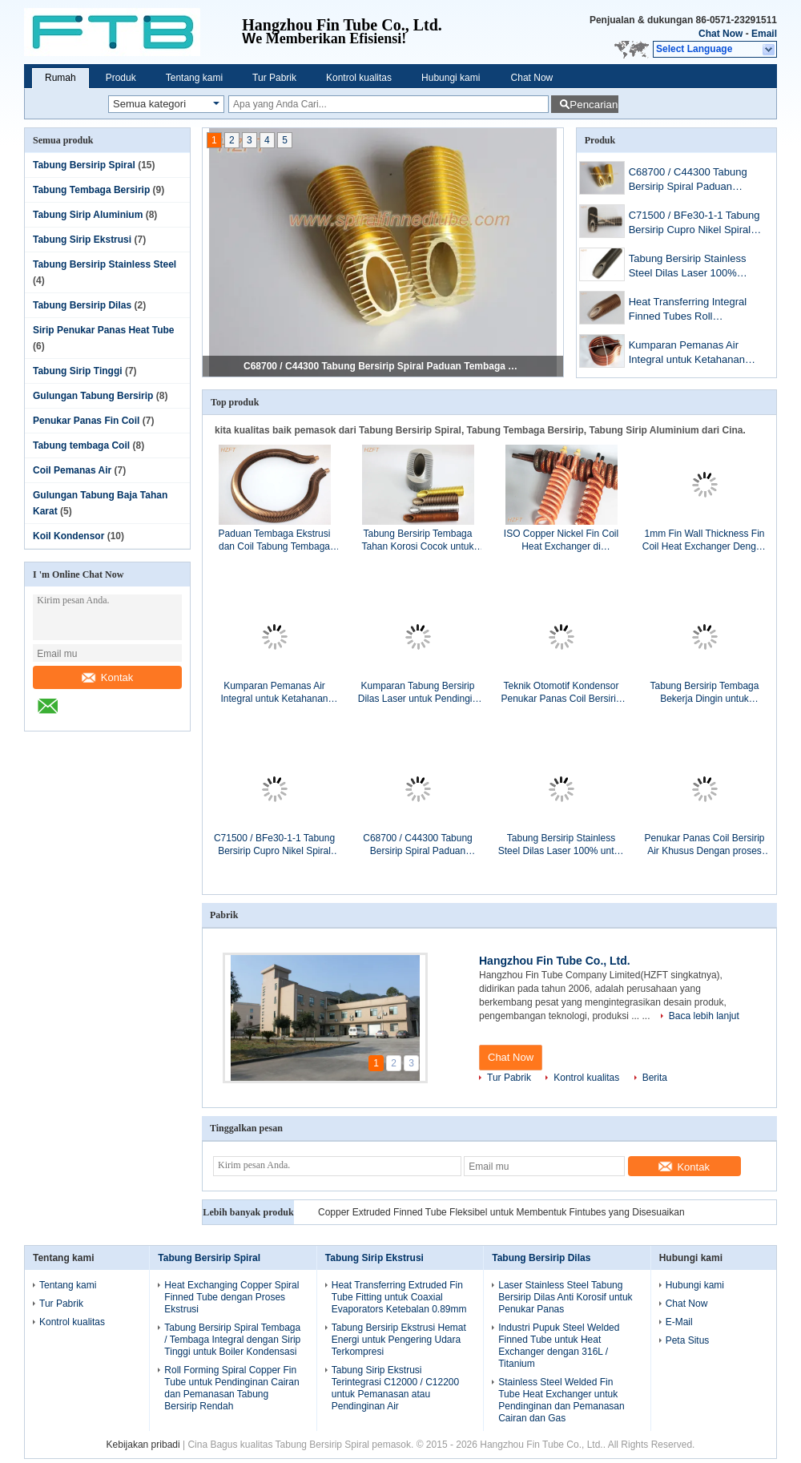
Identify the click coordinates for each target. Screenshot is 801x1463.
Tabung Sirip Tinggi (78, 371)
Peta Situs (688, 1340)
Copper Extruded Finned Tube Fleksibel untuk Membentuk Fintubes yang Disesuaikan (501, 1212)
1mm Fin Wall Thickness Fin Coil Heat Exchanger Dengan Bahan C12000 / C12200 (704, 540)
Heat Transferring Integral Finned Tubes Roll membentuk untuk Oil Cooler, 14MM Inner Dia (696, 310)
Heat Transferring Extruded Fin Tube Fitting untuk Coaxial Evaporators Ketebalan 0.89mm (399, 1297)
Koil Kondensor (68, 536)
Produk (121, 77)
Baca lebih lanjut (704, 1016)
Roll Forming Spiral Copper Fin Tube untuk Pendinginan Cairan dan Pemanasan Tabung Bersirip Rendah (231, 1388)
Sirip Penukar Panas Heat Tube (104, 330)
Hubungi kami (450, 77)
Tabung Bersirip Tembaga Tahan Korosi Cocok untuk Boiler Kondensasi (417, 540)
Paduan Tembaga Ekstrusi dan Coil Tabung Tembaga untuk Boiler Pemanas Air (275, 540)
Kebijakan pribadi (143, 1444)
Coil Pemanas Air (72, 470)
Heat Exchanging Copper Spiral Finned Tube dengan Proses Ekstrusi (231, 1297)
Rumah (60, 77)
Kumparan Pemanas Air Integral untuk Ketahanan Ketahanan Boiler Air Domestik (687, 354)
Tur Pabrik (274, 77)
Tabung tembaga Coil (81, 445)
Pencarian (594, 105)
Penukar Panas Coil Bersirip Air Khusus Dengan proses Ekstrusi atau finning (704, 844)
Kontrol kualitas (359, 77)
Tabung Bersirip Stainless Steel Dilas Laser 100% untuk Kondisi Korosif (688, 267)
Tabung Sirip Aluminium (88, 214)
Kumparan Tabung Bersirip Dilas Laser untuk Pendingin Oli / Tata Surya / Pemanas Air (417, 692)
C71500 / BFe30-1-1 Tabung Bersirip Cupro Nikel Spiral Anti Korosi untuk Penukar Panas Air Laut (694, 224)
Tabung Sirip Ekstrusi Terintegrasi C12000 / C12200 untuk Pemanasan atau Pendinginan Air (395, 1388)
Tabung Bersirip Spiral (84, 165)
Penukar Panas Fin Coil (86, 420)
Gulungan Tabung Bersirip (93, 395)
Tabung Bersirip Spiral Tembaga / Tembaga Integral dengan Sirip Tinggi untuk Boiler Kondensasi (232, 1339)
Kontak (107, 677)
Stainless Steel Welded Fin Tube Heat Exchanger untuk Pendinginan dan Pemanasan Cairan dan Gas (561, 1400)
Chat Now (720, 33)
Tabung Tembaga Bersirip (91, 189)
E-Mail (679, 1322)
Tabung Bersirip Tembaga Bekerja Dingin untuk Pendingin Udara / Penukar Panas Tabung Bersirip (704, 692)
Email (764, 33)
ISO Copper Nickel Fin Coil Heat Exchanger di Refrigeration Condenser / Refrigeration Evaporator (561, 540)
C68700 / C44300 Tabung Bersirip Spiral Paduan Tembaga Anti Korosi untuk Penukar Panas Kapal (384, 366)
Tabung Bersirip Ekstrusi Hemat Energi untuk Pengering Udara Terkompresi (399, 1339)
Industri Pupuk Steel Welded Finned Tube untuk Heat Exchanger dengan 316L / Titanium (558, 1345)
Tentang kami (194, 77)
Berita (654, 1077)
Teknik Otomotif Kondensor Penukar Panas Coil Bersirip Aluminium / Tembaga (561, 692)
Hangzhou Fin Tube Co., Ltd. (554, 960)
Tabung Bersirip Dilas (82, 305)
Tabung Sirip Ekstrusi (82, 239)
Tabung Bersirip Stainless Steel (104, 264)
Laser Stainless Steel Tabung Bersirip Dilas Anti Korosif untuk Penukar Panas (565, 1297)
